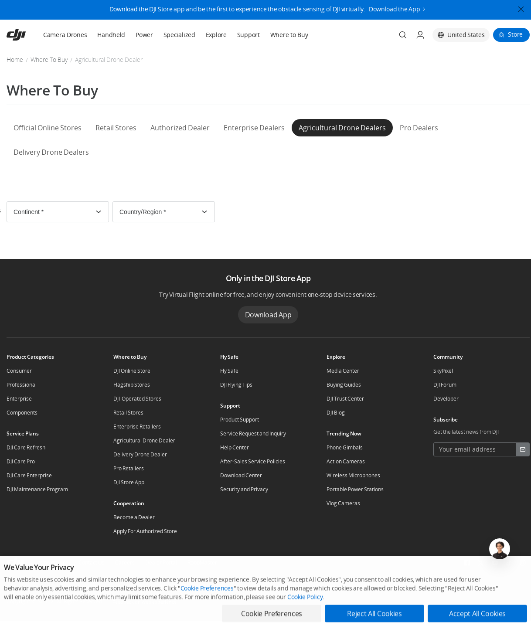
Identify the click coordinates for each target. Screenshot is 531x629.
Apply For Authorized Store (145, 531)
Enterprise (19, 398)
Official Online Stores (48, 128)
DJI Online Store (131, 370)
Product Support (239, 419)
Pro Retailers (128, 468)
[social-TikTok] (508, 562)
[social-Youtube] (494, 562)
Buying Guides (344, 384)
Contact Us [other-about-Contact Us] (91, 562)
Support (248, 35)
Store (515, 34)
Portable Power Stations (355, 489)
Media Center (343, 370)
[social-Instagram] (522, 562)
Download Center (241, 475)
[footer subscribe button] (523, 449)
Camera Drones (65, 35)
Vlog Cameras (343, 503)
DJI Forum (444, 384)
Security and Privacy (244, 489)
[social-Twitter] (480, 562)
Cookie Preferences (207, 618)
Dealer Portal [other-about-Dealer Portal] (161, 562)
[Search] (403, 35)
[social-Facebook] (466, 562)
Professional (22, 384)
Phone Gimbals (345, 447)
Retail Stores (115, 128)
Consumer (19, 370)
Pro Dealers (419, 128)
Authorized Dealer (180, 128)
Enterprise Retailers (137, 426)
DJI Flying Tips (236, 384)
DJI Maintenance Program (37, 489)
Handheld (111, 35)
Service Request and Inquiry (253, 433)
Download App (268, 315)
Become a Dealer (134, 517)
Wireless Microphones (353, 475)
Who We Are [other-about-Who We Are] (53, 562)
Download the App (394, 6)
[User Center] (420, 35)
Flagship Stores (131, 384)
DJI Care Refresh (26, 447)
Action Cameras (346, 461)
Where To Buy (49, 59)
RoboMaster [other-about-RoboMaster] (202, 562)
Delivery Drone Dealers (51, 152)
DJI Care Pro (21, 461)
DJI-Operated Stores (137, 398)
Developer (446, 398)
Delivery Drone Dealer (140, 454)
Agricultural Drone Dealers (342, 128)
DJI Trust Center (345, 398)
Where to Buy (289, 35)
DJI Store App (128, 482)
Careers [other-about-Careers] (125, 562)
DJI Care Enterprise (29, 475)
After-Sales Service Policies (252, 461)
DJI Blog (336, 412)
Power (144, 35)
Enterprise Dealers (254, 128)
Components (22, 412)
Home (15, 59)
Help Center (234, 447)
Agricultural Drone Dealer (144, 440)
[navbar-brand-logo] (27, 35)
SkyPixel (443, 370)
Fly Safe (229, 370)
